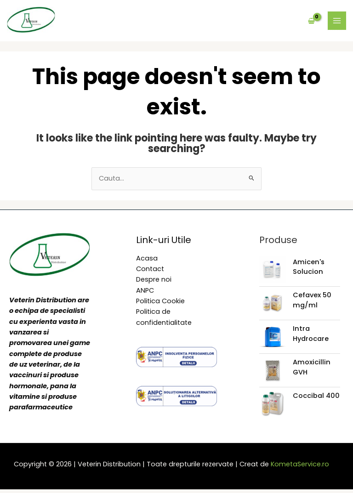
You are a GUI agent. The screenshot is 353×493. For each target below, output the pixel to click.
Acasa (147, 261)
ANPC (145, 294)
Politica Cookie (160, 304)
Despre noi (153, 283)
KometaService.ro (300, 467)
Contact (150, 272)
